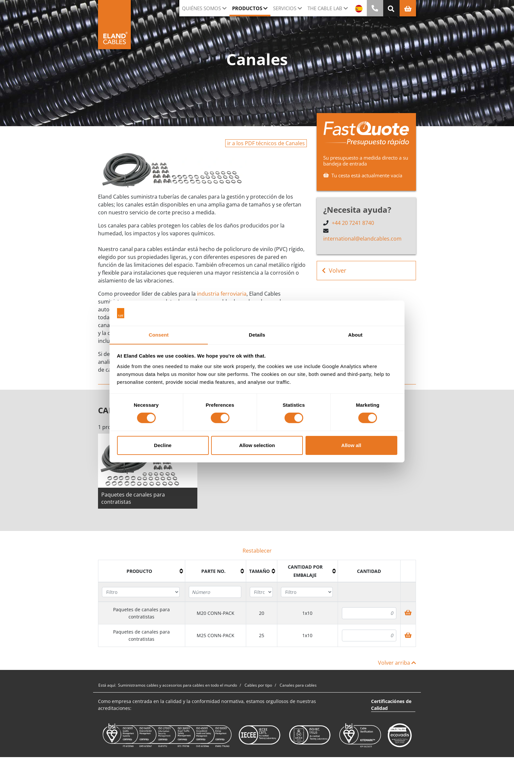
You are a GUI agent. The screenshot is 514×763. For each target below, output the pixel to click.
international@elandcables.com (362, 238)
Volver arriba (397, 662)
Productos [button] (247, 8)
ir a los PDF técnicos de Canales (266, 143)
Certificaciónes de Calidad (391, 704)
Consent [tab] (159, 334)
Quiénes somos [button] (201, 8)
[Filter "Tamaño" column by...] (261, 592)
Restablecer (257, 550)
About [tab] (355, 334)
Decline (162, 445)
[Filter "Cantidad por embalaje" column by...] (307, 592)
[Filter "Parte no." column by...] (215, 592)
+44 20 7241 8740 (353, 222)
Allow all (351, 445)
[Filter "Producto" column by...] (141, 592)
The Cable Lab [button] (324, 8)
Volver (334, 270)
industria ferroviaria (222, 293)
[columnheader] (141, 571)
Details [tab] (257, 334)
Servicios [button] (284, 8)
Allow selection (257, 445)
